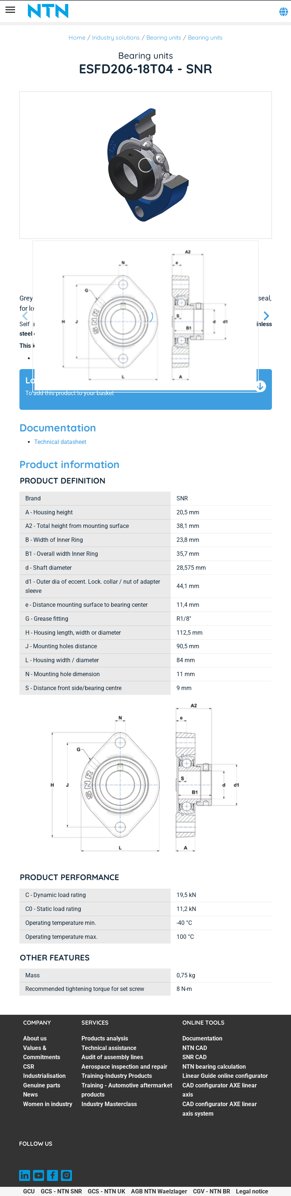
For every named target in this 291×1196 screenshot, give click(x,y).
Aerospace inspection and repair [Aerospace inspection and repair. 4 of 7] (124, 1066)
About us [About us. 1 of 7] (35, 1038)
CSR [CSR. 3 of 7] (28, 1066)
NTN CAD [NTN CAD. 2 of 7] (194, 1047)
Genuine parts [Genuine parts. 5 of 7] (41, 1085)
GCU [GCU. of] (29, 1191)
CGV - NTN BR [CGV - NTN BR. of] (211, 1191)
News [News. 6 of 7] (30, 1094)
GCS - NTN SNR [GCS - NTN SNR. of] (61, 1191)
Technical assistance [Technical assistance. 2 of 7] (109, 1047)
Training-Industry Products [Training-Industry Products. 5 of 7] (116, 1075)
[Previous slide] (25, 316)
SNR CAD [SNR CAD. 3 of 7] (194, 1057)
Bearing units (163, 37)
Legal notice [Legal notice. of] (252, 1191)
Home (77, 37)
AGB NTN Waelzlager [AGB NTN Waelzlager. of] (159, 1191)
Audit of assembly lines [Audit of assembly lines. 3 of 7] (112, 1057)
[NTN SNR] (48, 11)
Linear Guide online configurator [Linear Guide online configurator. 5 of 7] (225, 1075)
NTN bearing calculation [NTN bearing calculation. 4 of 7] (214, 1066)
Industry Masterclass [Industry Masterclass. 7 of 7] (109, 1104)
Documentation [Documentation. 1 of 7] (202, 1038)
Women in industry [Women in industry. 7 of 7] (47, 1104)
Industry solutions (116, 37)
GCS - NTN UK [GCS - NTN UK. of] (106, 1191)
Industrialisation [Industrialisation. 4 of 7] (44, 1075)
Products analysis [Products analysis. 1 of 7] (104, 1038)
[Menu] (10, 11)
